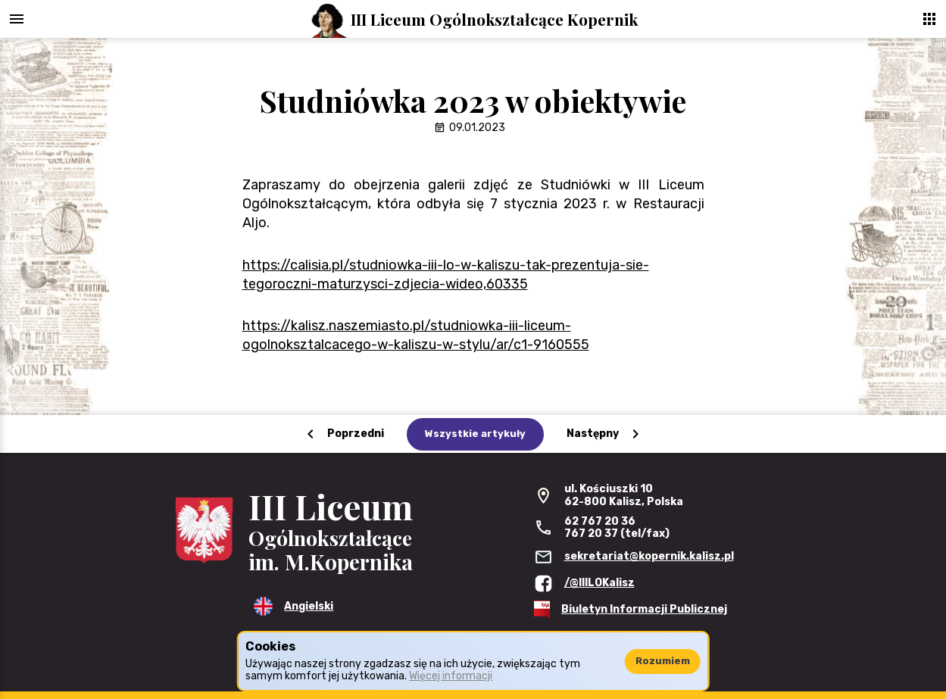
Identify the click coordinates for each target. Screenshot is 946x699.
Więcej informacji (450, 675)
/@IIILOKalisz (599, 582)
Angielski (308, 606)
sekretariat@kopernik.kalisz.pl (649, 556)
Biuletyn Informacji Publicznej (644, 609)
